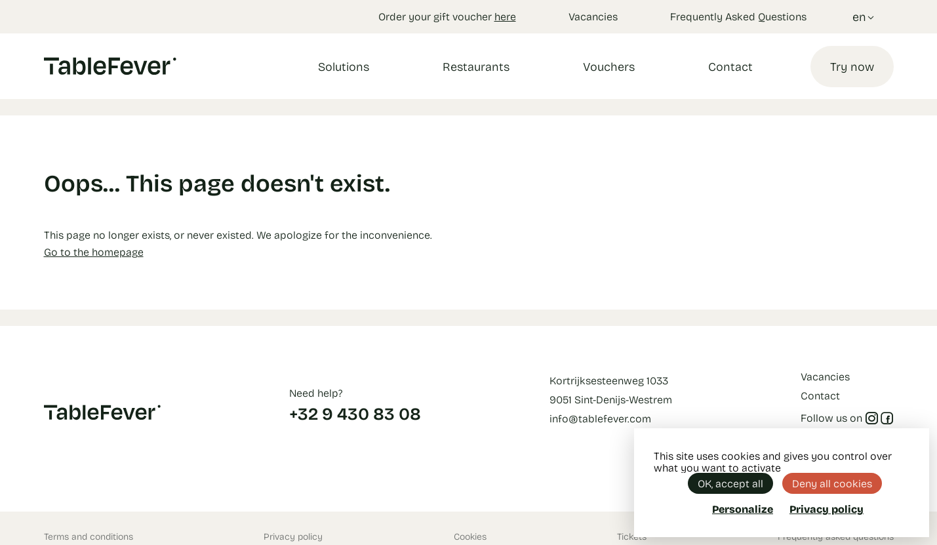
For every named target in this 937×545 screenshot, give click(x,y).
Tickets (632, 536)
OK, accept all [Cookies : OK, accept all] (730, 483)
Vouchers (609, 66)
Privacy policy (293, 536)
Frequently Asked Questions (738, 16)
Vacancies (593, 16)
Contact (730, 66)
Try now (852, 66)
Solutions (343, 66)
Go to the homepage (94, 251)
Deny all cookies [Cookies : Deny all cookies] (832, 483)
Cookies (470, 536)
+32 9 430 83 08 (355, 413)
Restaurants (476, 66)
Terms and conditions (88, 536)
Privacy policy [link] (826, 508)
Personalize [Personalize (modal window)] (742, 508)
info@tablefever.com (600, 418)
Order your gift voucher (447, 16)
